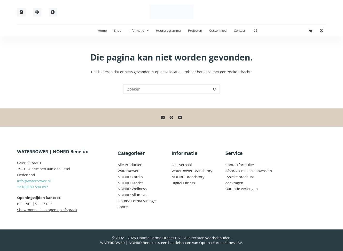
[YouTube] (53, 12)
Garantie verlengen (241, 188)
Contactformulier (239, 164)
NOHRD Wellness (132, 188)
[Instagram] (21, 12)
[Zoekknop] (215, 89)
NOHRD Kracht (130, 182)
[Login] (321, 30)
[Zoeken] (255, 30)
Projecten (195, 30)
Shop (117, 30)
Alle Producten (130, 164)
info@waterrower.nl (34, 180)
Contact (239, 30)
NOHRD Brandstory (188, 176)
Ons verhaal (182, 164)
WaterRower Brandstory (192, 170)
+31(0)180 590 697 (32, 186)
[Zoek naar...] (166, 89)
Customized (217, 30)
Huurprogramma (168, 30)
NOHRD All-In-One (133, 194)
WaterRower (128, 170)
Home (102, 30)
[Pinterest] (37, 12)
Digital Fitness (183, 182)
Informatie (139, 30)
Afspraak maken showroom (248, 170)
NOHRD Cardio (130, 176)
